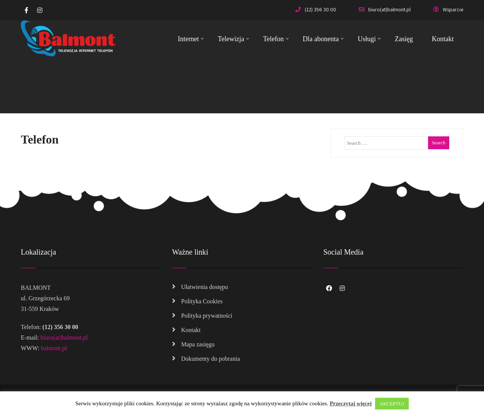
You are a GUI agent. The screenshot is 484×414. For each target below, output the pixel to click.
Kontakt (443, 39)
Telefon (276, 39)
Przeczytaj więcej (351, 403)
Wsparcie (448, 9)
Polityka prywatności (207, 315)
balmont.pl (54, 348)
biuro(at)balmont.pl (385, 9)
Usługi (369, 39)
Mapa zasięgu (197, 344)
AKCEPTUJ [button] (392, 403)
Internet (191, 39)
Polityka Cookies (202, 301)
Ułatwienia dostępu (204, 287)
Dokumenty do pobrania (210, 358)
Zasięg (404, 39)
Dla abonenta (323, 39)
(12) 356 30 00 (315, 9)
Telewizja (233, 39)
